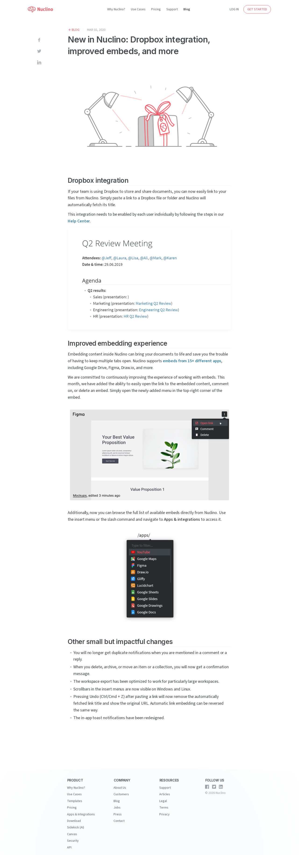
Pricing (156, 9)
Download (74, 820)
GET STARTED (257, 9)
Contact (119, 820)
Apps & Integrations (81, 814)
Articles (164, 794)
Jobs (117, 807)
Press (118, 814)
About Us (120, 787)
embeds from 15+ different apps (192, 361)
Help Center (79, 221)
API (69, 846)
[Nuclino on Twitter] (213, 787)
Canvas (72, 833)
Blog (186, 9)
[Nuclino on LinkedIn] (220, 787)
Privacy (164, 814)
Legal (163, 801)
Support (172, 9)
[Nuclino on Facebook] (207, 787)
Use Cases (138, 9)
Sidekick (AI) (75, 827)
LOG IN (234, 9)
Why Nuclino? (116, 9)
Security (73, 840)
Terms (163, 807)
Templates (74, 801)
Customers (121, 794)
